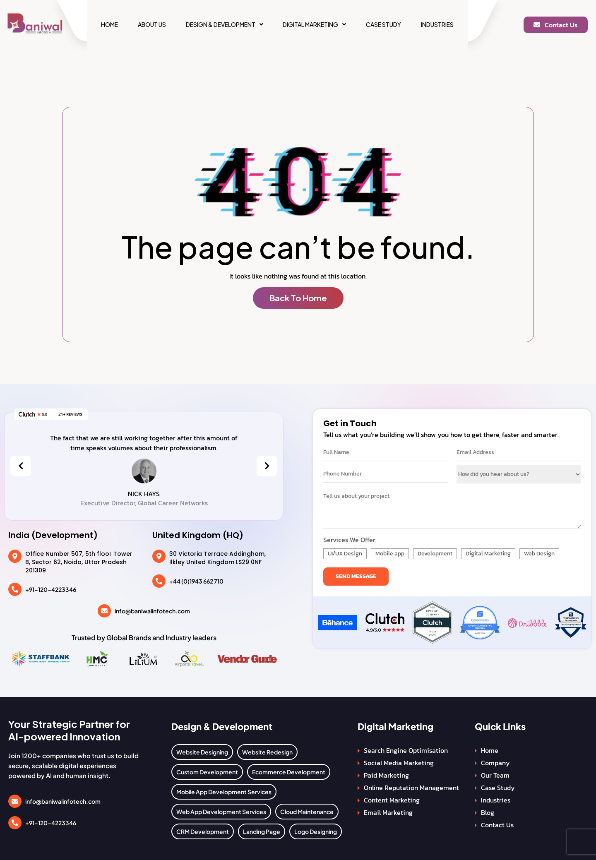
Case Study (383, 24)
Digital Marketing (314, 24)
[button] (224, 24)
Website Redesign (267, 752)
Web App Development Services (221, 811)
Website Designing (202, 752)
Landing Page (261, 831)
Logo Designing (315, 831)
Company (495, 763)
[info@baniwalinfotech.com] (104, 610)
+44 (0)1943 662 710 (196, 581)
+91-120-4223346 (50, 589)
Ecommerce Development (288, 772)
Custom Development (207, 772)
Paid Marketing (386, 775)
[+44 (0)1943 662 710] (159, 581)
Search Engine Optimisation (406, 750)
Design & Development (224, 24)
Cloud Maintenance (307, 811)
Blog (487, 812)
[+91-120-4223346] (15, 589)
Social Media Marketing (399, 763)
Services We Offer (349, 540)
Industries (437, 24)
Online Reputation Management (411, 788)
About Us (152, 24)
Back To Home (298, 298)
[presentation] (20, 466)
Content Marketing (392, 800)
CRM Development (202, 831)
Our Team (495, 775)
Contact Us (497, 825)
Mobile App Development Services (224, 791)
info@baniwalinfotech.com (152, 611)
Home (109, 24)
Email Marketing (388, 812)
